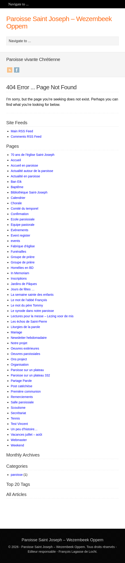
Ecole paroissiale (23, 219)
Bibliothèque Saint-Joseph (29, 192)
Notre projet (19, 343)
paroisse (17, 474)
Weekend (17, 445)
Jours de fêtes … (23, 289)
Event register (20, 235)
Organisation (20, 364)
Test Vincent (19, 424)
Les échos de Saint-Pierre (29, 321)
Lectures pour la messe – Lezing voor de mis (42, 316)
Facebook (16, 70)
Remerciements (22, 397)
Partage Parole (21, 381)
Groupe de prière (23, 257)
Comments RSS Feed (26, 136)
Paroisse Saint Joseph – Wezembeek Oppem (62, 540)
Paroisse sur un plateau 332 (30, 375)
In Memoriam (20, 273)
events (15, 241)
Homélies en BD (22, 268)
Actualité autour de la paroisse (32, 171)
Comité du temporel (24, 208)
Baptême (17, 187)
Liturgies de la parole (25, 327)
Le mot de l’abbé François (29, 300)
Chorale (16, 203)
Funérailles (18, 251)
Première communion (26, 391)
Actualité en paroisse (25, 176)
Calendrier (18, 198)
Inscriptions (19, 278)
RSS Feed (9, 70)
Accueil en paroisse (24, 165)
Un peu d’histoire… (24, 429)
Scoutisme (18, 407)
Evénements (19, 230)
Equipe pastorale (22, 224)
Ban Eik (16, 181)
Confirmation (20, 214)
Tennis (15, 418)
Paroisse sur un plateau (27, 370)
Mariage (16, 332)
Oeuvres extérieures (25, 348)
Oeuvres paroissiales (25, 354)
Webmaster (19, 440)
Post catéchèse (21, 386)
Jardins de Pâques (24, 284)
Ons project (19, 359)
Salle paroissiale (22, 402)
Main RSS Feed (22, 131)
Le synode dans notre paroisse (32, 311)
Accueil (16, 160)
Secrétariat (18, 413)
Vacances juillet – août (26, 434)
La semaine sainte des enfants (32, 294)
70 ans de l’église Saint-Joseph (33, 155)
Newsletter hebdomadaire (29, 337)
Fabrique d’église (23, 246)
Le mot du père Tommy (27, 305)
